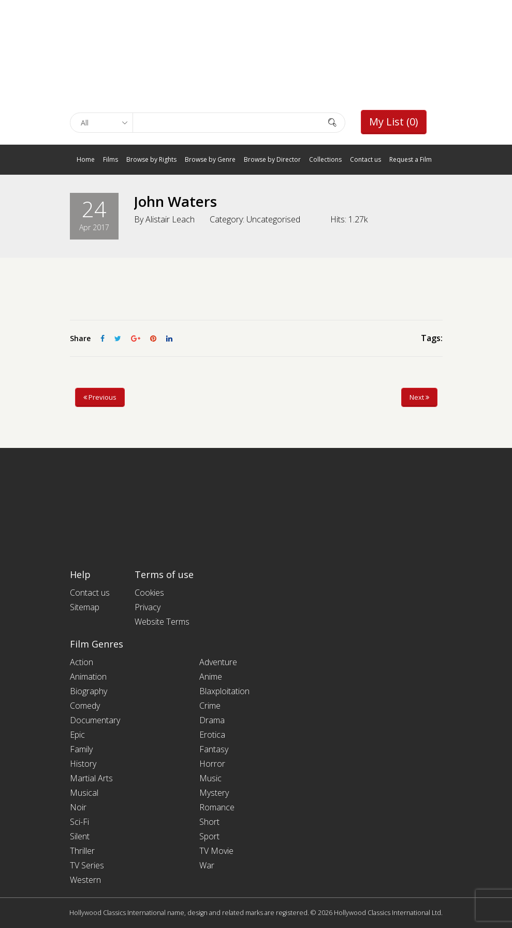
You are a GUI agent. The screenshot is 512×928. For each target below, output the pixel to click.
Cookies (149, 592)
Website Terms (162, 621)
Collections (325, 159)
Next (419, 397)
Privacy (147, 607)
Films (110, 159)
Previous (99, 397)
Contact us (365, 159)
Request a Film (410, 159)
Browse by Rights (151, 159)
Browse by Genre (210, 159)
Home (86, 159)
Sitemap (84, 607)
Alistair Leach (170, 219)
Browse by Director (272, 159)
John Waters (176, 201)
